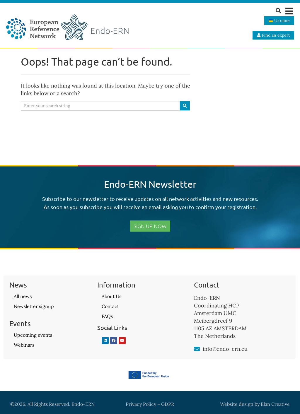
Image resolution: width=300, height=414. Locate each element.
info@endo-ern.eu (225, 348)
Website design (236, 404)
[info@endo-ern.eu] (197, 349)
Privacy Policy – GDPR (150, 404)
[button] (289, 11)
